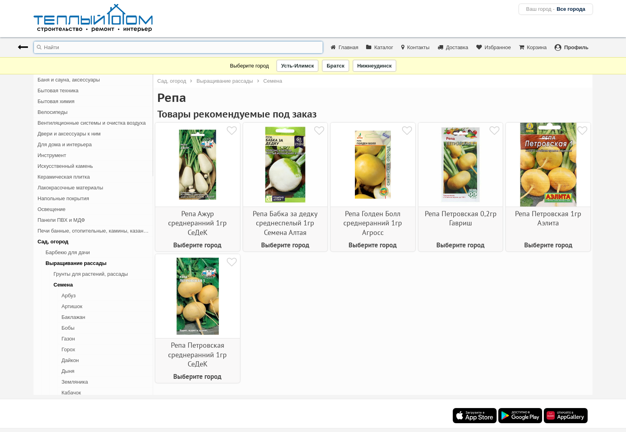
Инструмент (52, 155)
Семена (63, 285)
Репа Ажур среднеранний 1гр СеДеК (197, 223)
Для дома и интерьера (65, 144)
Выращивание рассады (76, 263)
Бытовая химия (56, 101)
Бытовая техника (58, 91)
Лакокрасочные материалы (70, 188)
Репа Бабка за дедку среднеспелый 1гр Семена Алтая (285, 223)
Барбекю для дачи (68, 252)
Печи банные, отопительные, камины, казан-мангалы (95, 231)
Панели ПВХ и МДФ (61, 220)
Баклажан (73, 317)
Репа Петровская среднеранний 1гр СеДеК (197, 354)
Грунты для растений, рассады (90, 274)
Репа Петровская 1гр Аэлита (548, 218)
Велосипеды (52, 112)
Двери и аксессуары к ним (69, 134)
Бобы (68, 328)
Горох (68, 349)
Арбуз (68, 296)
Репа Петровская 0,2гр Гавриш (461, 218)
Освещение (51, 209)
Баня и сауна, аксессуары (69, 80)
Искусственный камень (65, 166)
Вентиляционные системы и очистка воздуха (92, 123)
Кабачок (71, 393)
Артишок (71, 306)
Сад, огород (53, 242)
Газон (68, 339)
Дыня (67, 371)
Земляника (74, 382)
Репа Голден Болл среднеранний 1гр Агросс (372, 223)
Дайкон (70, 360)
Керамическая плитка (64, 177)
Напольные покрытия (63, 198)
